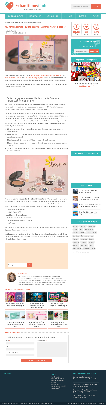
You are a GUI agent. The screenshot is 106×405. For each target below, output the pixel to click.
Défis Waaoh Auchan (57, 379)
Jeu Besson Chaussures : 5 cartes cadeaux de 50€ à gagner (15, 324)
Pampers (76, 242)
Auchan (75, 226)
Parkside (83, 242)
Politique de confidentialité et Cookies (92, 403)
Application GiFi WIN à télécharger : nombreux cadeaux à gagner (89, 206)
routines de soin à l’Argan (13, 78)
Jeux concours (52, 16)
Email (7, 347)
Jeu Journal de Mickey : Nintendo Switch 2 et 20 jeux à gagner (58, 324)
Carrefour (83, 226)
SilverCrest (84, 245)
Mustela (75, 239)
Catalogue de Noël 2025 (59, 386)
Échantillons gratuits (15, 16)
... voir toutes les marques (81, 252)
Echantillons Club (9, 23)
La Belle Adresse (91, 233)
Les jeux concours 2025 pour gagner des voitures (88, 191)
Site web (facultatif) (12, 353)
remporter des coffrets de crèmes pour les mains (46, 75)
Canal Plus (91, 226)
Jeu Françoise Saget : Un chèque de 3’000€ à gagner (58, 305)
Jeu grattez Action (57, 388)
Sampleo (91, 242)
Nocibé (91, 239)
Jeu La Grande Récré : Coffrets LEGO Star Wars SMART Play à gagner (36, 306)
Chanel (75, 229)
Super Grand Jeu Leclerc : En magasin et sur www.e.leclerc (88, 213)
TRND (91, 245)
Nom (7, 341)
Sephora (75, 245)
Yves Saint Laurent (89, 249)
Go (29, 265)
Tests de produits (35, 16)
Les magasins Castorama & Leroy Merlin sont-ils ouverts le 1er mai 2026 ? (85, 379)
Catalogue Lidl (56, 377)
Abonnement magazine (86, 84)
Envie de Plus (89, 229)
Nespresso (83, 239)
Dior (81, 229)
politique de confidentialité (46, 337)
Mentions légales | (74, 403)
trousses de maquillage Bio (34, 78)
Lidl (92, 236)
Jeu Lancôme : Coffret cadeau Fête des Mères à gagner (36, 324)
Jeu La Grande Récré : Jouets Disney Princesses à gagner (14, 305)
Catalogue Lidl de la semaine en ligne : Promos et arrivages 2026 (85, 385)
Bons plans (68, 16)
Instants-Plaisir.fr (78, 233)
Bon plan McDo (56, 384)
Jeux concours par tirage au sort (32, 23)
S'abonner (94, 51)
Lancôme (76, 236)
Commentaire (41, 341)
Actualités (95, 16)
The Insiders (85, 236)
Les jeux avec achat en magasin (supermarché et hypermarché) (89, 198)
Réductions (82, 16)
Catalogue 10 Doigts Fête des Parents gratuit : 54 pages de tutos (85, 391)
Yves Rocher (77, 249)
